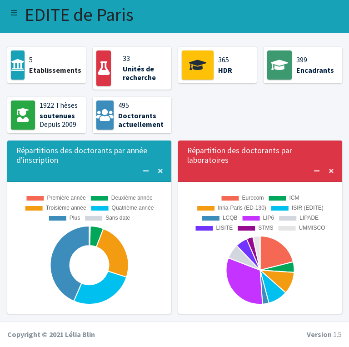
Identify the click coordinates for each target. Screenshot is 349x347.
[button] (14, 13)
